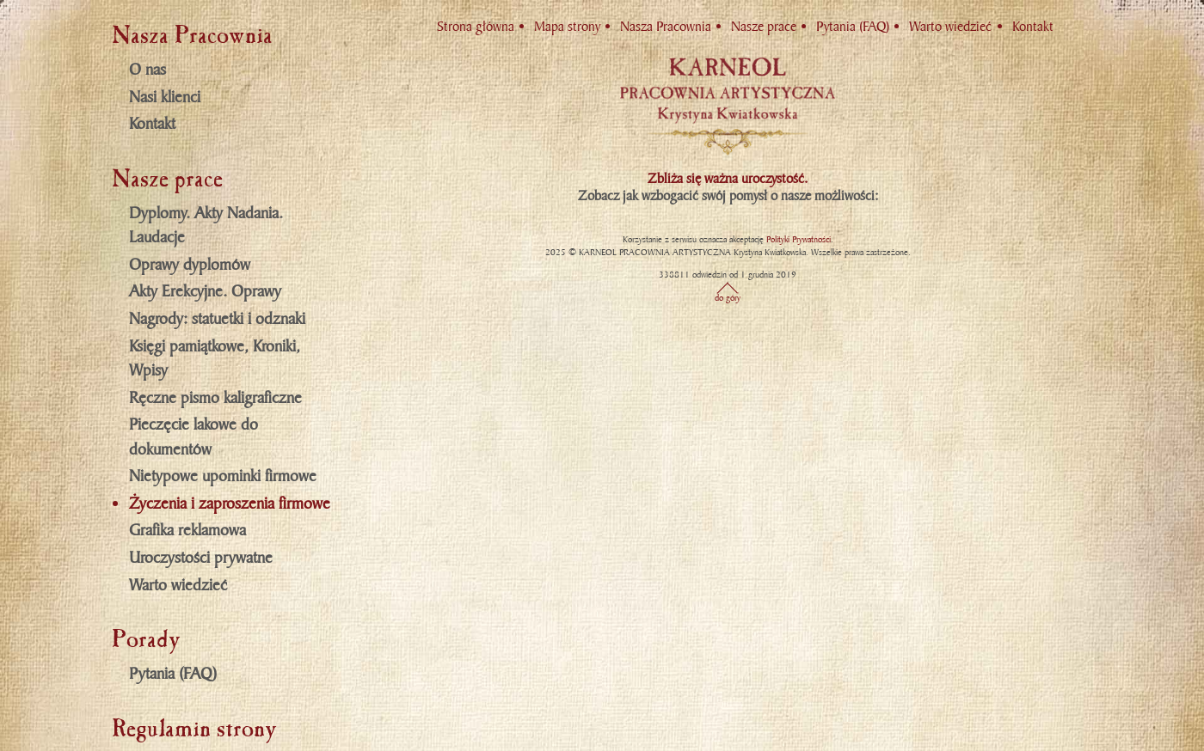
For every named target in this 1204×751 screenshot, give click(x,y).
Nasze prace (763, 26)
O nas (147, 69)
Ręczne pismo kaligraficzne (215, 398)
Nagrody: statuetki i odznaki (217, 318)
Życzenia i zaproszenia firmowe (229, 503)
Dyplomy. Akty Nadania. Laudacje (206, 225)
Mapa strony (567, 26)
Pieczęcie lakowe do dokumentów (193, 437)
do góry (727, 297)
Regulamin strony (194, 729)
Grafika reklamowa (187, 530)
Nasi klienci (164, 97)
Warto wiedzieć (178, 585)
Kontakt (152, 123)
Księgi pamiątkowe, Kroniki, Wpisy (214, 359)
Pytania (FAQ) (173, 673)
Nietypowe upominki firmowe (222, 476)
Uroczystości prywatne (201, 557)
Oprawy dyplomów (189, 264)
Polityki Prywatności (798, 239)
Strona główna (475, 26)
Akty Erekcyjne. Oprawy (205, 291)
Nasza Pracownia (665, 26)
